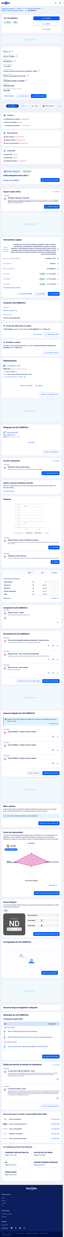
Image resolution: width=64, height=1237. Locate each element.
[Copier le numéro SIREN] (12, 51)
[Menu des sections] (3, 106)
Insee (4, 90)
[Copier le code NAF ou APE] (38, 70)
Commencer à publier (53, 723)
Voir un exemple (56, 191)
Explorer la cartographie (50, 973)
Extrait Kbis (53, 294)
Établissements (48, 106)
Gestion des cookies (19, 1233)
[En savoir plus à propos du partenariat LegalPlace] (55, 1119)
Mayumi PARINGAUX (14, 1031)
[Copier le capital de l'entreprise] (58, 263)
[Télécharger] (58, 622)
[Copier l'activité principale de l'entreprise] (58, 249)
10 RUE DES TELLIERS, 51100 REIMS (14, 81)
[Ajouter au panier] (52, 207)
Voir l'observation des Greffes (11, 287)
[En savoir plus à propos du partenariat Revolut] (55, 1124)
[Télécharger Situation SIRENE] (58, 279)
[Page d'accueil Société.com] (5, 3)
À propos (4, 1233)
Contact (34, 106)
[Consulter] (53, 646)
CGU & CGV (10, 1233)
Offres (3, 1198)
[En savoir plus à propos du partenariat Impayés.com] (55, 1134)
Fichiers (4, 1200)
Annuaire (4, 1203)
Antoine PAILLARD (8, 85)
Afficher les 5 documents (51, 681)
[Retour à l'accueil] (31, 1188)
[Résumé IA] (48, 646)
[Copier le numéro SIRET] (16, 56)
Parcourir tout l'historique (51, 1056)
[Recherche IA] (12, 106)
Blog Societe (5, 1225)
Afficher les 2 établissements (49, 394)
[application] (32, 516)
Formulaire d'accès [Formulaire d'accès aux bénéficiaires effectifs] (8, 491)
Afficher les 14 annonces (51, 773)
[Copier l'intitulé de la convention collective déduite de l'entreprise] (58, 258)
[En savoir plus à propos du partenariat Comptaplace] (55, 1129)
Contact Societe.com (7, 1214)
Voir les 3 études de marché (50, 1106)
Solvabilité (46, 18)
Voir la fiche (31, 442)
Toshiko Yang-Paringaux (15, 1046)
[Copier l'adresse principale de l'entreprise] (26, 80)
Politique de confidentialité (32, 1233)
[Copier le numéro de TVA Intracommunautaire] (14, 61)
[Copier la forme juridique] (28, 75)
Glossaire (4, 1216)
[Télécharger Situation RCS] (58, 274)
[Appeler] (46, 24)
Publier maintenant (33, 773)
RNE (8, 90)
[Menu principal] (60, 3)
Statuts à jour (22, 96)
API (2, 1205)
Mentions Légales (44, 1233)
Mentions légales (9, 96)
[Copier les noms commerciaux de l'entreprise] (58, 268)
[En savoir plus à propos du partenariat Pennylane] (55, 1139)
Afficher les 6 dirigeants (51, 452)
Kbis (24, 106)
